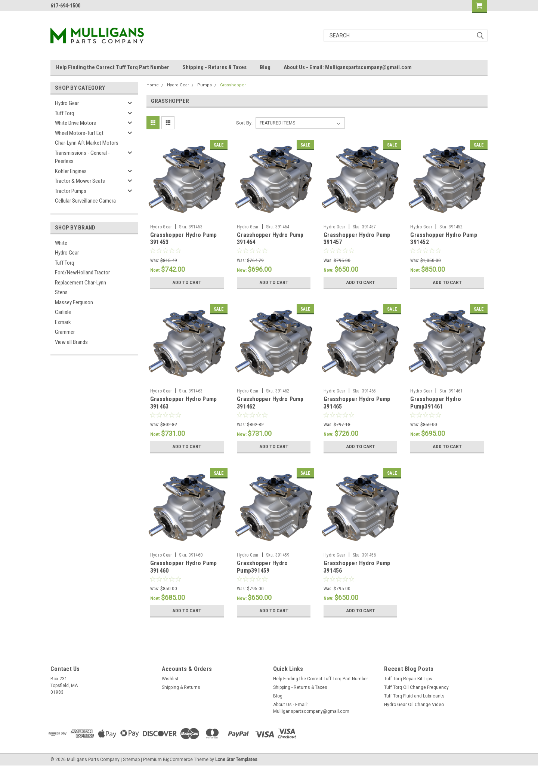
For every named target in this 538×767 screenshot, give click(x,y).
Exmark (63, 322)
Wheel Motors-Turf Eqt (79, 133)
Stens (61, 292)
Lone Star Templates (236, 759)
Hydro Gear (67, 103)
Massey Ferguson (74, 302)
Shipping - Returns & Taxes (214, 67)
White (61, 243)
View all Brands (71, 342)
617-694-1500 (65, 6)
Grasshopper (233, 85)
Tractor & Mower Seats (80, 181)
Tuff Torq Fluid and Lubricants (414, 696)
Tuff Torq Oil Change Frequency (416, 687)
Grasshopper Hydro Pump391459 (262, 567)
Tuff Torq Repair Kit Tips (408, 678)
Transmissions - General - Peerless (82, 157)
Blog (265, 67)
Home (152, 85)
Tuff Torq (64, 113)
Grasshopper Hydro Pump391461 (435, 402)
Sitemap (131, 759)
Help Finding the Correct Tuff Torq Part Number (112, 67)
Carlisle (63, 312)
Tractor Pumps (70, 191)
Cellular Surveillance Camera (85, 200)
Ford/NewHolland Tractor (82, 272)
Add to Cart (187, 283)
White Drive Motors (75, 123)
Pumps (204, 85)
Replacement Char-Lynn (80, 282)
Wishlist (170, 678)
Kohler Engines (71, 171)
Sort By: (244, 123)
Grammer (65, 332)
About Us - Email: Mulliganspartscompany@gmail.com (348, 67)
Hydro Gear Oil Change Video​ (414, 704)
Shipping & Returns (181, 687)
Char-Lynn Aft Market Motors (86, 142)
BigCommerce (178, 759)
